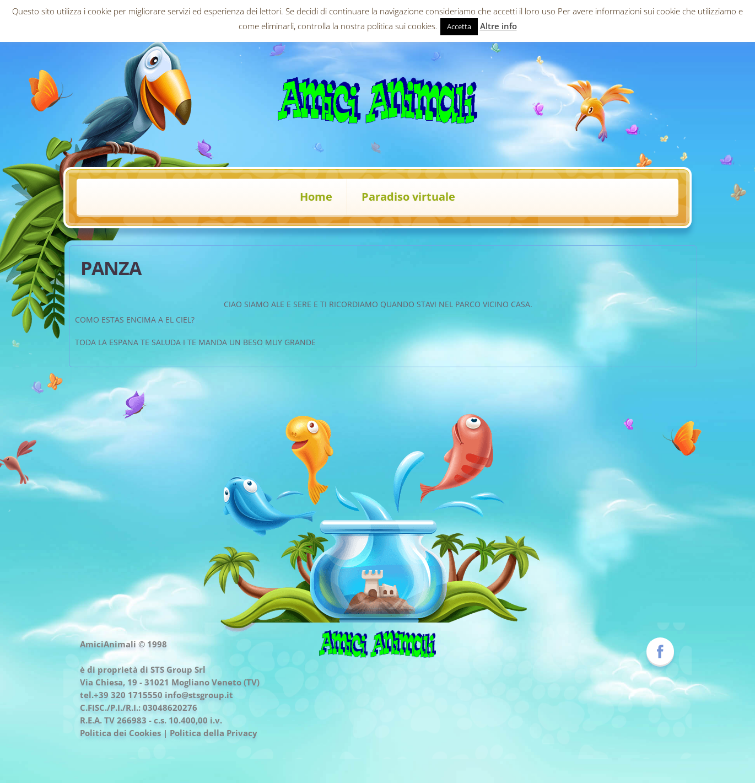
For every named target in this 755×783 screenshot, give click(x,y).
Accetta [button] (459, 26)
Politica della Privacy (213, 732)
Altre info (498, 25)
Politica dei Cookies (120, 732)
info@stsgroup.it (199, 694)
